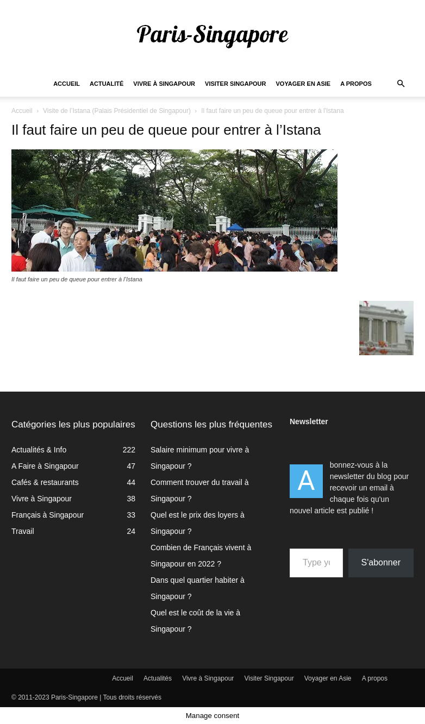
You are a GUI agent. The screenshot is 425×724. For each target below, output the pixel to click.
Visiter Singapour (235, 83)
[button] (401, 84)
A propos (356, 83)
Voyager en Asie (303, 83)
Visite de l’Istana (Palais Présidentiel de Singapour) (117, 111)
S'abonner (381, 562)
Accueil (66, 83)
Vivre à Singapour (164, 83)
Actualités (157, 678)
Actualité (106, 83)
